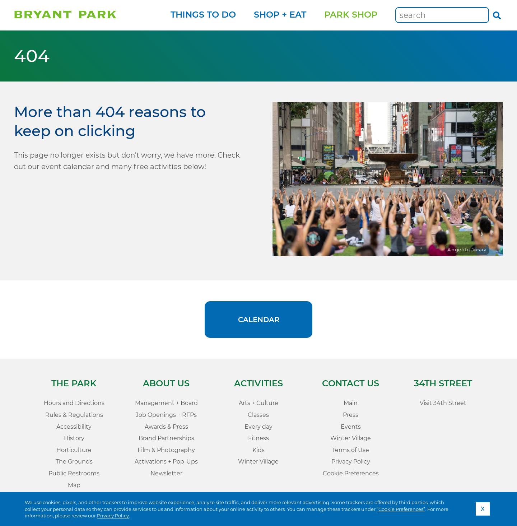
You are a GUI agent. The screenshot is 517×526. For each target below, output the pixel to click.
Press (350, 414)
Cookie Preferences (351, 473)
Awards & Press (166, 426)
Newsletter (166, 473)
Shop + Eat (280, 14)
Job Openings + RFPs (166, 414)
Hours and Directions (74, 403)
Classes (258, 414)
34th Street (443, 383)
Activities (258, 383)
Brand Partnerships (166, 438)
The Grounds (74, 461)
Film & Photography (166, 450)
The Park (74, 383)
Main (351, 403)
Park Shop (350, 14)
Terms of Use (350, 450)
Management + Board (166, 403)
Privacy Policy (113, 515)
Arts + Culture (258, 403)
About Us (166, 383)
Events (351, 426)
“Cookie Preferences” (401, 509)
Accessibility (74, 426)
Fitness (258, 438)
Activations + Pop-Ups (166, 461)
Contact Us (350, 383)
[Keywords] (442, 15)
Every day (258, 426)
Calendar (258, 319)
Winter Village (258, 461)
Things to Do (203, 14)
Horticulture (74, 450)
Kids (258, 450)
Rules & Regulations (74, 414)
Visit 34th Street (443, 403)
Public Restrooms (73, 473)
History (74, 438)
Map (74, 485)
